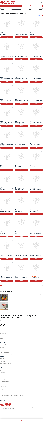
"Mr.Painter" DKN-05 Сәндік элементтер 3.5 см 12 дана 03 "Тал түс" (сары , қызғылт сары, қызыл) (21, 56)
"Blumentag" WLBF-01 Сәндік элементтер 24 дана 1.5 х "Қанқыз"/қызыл (36, 56)
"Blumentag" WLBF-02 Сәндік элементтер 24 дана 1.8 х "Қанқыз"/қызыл (36, 78)
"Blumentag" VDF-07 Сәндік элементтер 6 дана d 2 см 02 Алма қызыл (6, 167)
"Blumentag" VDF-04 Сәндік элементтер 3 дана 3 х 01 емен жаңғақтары (36, 145)
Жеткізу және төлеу (3, 358)
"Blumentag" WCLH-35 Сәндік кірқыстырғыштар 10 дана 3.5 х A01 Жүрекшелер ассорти (21, 100)
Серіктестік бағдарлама (4, 375)
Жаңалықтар (2, 336)
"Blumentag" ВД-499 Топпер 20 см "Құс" (34, 277)
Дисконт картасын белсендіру (4, 381)
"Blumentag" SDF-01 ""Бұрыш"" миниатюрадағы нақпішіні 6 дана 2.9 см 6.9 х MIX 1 (36, 122)
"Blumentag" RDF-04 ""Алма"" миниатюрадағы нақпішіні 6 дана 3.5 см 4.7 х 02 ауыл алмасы (6, 255)
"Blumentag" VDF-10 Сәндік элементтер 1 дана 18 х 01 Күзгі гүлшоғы (6, 189)
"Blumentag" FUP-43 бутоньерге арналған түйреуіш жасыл (21, 233)
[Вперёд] (4, 285)
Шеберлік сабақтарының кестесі (16, 8)
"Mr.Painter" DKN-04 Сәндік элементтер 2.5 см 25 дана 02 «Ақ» (6, 145)
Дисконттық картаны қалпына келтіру (6, 384)
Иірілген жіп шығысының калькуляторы (6, 363)
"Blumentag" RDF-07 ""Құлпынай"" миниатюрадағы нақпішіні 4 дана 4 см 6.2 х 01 (36, 211)
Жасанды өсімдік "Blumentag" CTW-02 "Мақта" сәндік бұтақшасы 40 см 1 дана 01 (21, 255)
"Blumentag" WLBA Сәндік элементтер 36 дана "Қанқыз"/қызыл (21, 78)
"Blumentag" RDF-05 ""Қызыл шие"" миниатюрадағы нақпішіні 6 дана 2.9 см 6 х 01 (6, 211)
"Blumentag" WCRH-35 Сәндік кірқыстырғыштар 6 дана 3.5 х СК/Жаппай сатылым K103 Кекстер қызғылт (21, 34)
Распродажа (2, 370)
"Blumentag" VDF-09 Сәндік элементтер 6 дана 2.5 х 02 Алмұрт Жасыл (6, 233)
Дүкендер (2, 8)
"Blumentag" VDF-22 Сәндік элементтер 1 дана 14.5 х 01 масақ (21, 277)
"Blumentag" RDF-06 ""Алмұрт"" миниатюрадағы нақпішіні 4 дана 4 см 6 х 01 (21, 211)
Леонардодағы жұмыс (3, 335)
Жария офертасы (3, 361)
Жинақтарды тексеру (3, 386)
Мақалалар (2, 347)
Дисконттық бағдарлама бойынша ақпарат (6, 379)
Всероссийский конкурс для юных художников (7, 354)
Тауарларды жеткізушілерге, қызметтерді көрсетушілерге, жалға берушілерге (12, 395)
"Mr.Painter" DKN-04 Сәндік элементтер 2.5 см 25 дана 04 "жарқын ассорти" (6, 34)
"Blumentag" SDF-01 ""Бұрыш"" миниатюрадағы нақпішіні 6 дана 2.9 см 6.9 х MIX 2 (6, 277)
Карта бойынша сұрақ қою (4, 389)
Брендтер (40, 8)
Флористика (1, 10)
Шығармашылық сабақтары (4, 344)
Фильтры (40, 15)
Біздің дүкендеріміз (3, 333)
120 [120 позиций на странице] (42, 285)
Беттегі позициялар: (37, 285)
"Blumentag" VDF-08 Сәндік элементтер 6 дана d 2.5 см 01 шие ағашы (21, 167)
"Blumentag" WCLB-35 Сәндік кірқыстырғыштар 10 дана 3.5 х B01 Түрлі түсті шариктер (36, 100)
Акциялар (30, 8)
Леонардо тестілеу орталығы (4, 352)
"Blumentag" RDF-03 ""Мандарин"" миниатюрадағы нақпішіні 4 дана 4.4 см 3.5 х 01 (21, 189)
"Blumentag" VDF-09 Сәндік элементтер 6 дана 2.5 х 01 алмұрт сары (36, 167)
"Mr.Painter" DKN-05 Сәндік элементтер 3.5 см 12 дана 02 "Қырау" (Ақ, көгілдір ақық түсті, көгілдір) (6, 56)
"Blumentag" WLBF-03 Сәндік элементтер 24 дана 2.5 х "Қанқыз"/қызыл (6, 78)
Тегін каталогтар (2, 372)
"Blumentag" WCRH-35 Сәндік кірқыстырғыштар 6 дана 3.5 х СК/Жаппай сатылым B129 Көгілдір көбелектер (36, 233)
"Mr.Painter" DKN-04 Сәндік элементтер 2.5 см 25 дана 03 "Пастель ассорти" (36, 34)
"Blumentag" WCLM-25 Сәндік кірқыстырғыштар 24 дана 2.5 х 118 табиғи (6, 100)
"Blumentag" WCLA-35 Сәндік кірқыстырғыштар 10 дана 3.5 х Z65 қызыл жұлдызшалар (6, 122)
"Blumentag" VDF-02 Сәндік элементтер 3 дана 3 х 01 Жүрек (21, 145)
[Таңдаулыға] (12, 18)
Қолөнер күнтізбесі (3, 349)
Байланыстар (2, 340)
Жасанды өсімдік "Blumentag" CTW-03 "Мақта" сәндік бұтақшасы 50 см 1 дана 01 (35, 255)
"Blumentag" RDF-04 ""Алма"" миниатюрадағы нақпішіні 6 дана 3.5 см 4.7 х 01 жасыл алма (35, 189)
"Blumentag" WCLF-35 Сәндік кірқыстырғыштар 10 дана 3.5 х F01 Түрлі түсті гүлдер (21, 122)
